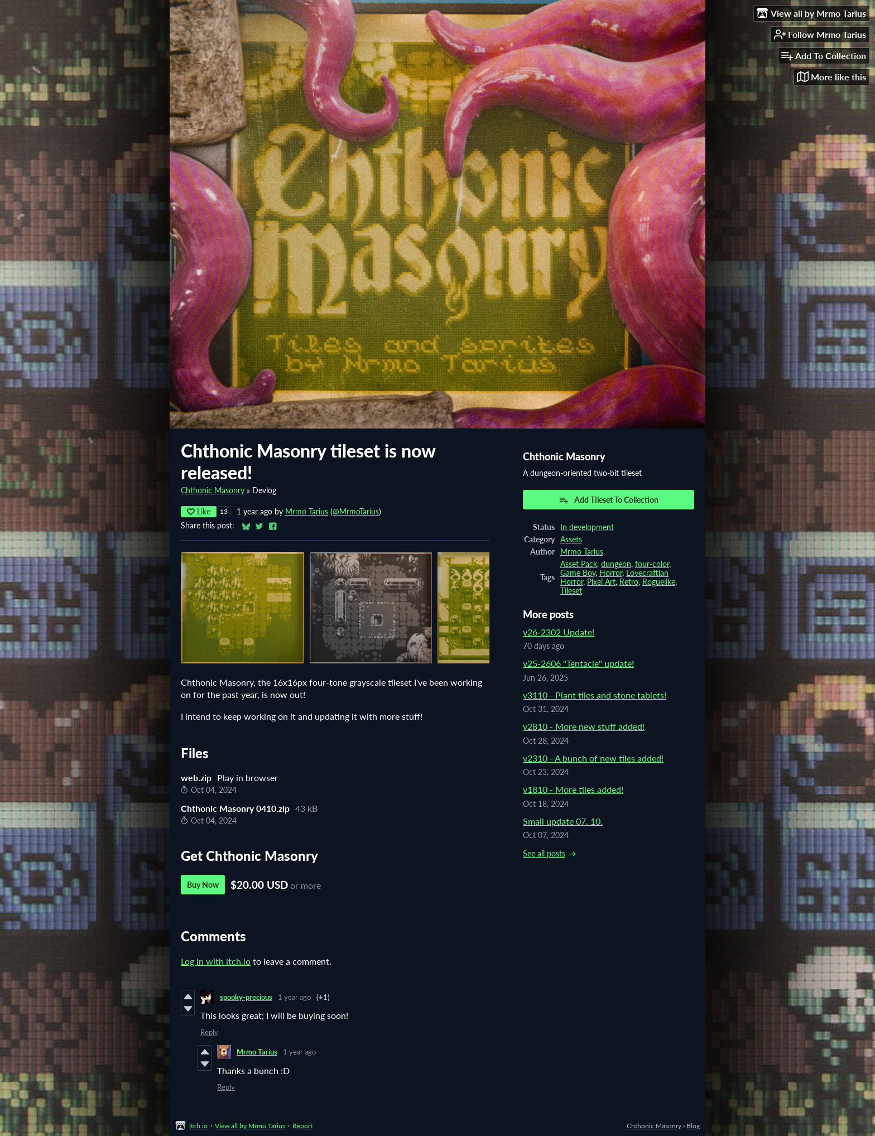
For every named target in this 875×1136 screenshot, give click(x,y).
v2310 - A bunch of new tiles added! (593, 758)
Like (198, 511)
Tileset (571, 590)
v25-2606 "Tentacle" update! (578, 663)
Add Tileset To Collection (608, 500)
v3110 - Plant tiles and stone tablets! (594, 695)
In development (587, 527)
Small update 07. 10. (563, 821)
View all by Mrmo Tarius (250, 1125)
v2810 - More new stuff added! (584, 726)
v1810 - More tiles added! (573, 789)
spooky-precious (246, 997)
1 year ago (294, 997)
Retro (628, 581)
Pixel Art (601, 581)
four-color (652, 564)
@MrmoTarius (356, 511)
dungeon (616, 564)
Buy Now (203, 884)
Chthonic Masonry (212, 490)
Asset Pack (578, 564)
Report (302, 1125)
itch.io (198, 1125)
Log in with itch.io (216, 961)
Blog (693, 1125)
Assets (571, 539)
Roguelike (658, 581)
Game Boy (577, 573)
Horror (610, 573)
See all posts (544, 853)
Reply (209, 1032)
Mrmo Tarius (306, 511)
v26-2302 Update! (558, 632)
